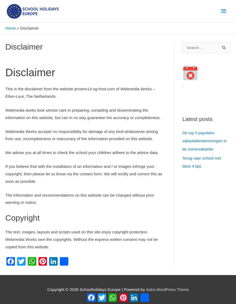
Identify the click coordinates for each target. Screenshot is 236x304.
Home (10, 28)
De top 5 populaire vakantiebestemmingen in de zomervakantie (205, 141)
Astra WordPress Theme (167, 289)
